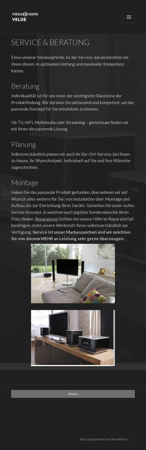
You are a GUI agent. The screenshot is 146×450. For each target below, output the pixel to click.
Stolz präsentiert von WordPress (104, 439)
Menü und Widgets (129, 17)
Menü (73, 394)
